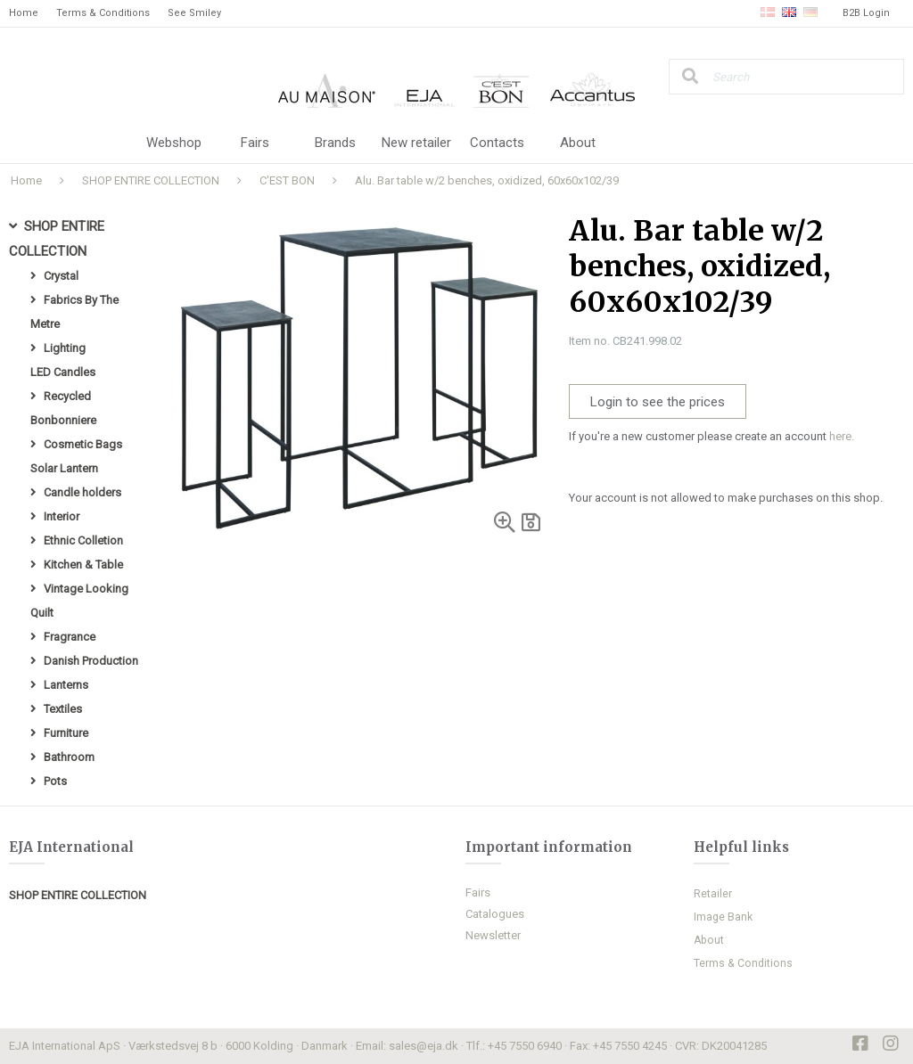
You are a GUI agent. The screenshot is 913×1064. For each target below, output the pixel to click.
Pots (55, 781)
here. (841, 436)
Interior (61, 516)
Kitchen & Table (83, 564)
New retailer (416, 143)
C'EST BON (287, 180)
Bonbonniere (63, 420)
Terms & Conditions (103, 13)
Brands (335, 143)
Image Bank (723, 917)
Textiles (63, 709)
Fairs (255, 143)
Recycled (67, 396)
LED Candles (62, 372)
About (578, 143)
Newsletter (493, 935)
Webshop (174, 143)
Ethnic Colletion (83, 540)
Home (23, 13)
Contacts (497, 143)
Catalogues (494, 914)
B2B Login (866, 13)
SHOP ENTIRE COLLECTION (150, 180)
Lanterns (66, 685)
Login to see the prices (657, 402)
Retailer (713, 894)
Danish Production (91, 660)
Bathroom (69, 757)
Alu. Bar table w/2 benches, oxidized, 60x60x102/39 (487, 180)
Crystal (61, 275)
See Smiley (194, 13)
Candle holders (82, 492)
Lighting (65, 348)
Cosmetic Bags (83, 444)
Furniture (66, 733)
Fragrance (69, 636)
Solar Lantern (64, 468)
